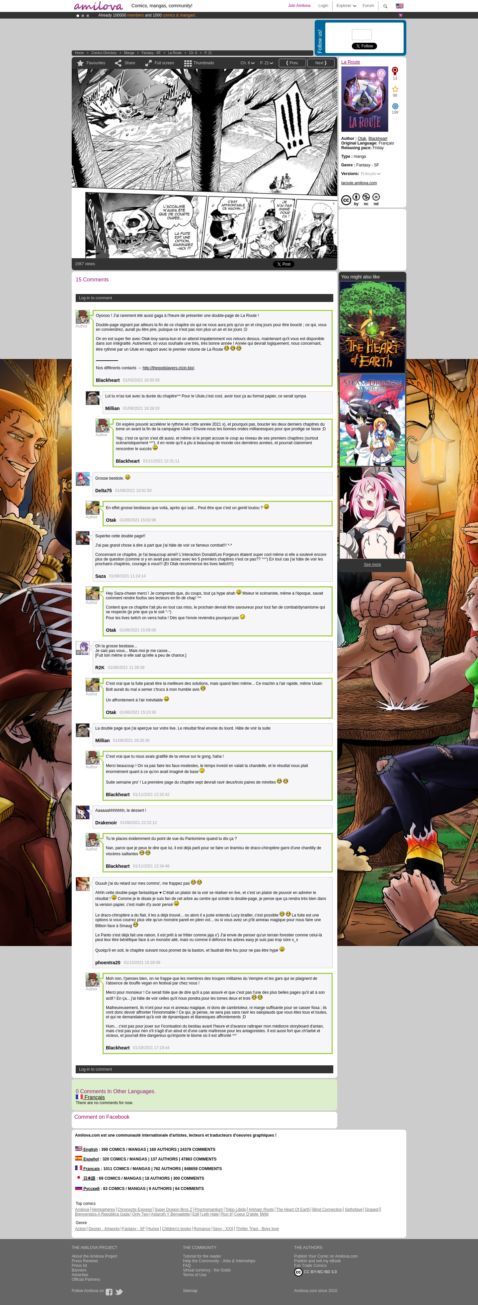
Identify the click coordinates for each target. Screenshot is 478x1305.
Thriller (242, 1228)
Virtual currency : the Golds (207, 1270)
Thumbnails (204, 63)
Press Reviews (85, 1261)
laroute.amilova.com (359, 183)
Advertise (80, 1275)
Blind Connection (327, 1209)
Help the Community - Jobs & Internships (219, 1261)
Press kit (79, 1265)
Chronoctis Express (135, 1209)
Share (129, 63)
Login (323, 5)
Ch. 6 (193, 53)
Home (79, 53)
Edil (196, 1214)
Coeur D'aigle (247, 1214)
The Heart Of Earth (293, 1209)
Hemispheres (103, 1209)
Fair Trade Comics (310, 1265)
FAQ (187, 1265)
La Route (175, 53)
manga (129, 53)
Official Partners (86, 1279)
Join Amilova (299, 5)
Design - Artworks (104, 1228)
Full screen (164, 63)
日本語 (85, 1178)
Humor (153, 1228)
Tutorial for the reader (202, 1256)
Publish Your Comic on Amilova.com (326, 1256)
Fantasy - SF (151, 53)
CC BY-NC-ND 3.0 (315, 1272)
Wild (264, 1214)
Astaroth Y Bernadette (170, 1214)
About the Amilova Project (94, 1256)
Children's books (176, 1228)
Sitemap (190, 1290)
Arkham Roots (261, 1209)
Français (90, 1097)
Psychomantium (209, 1209)
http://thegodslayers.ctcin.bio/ (168, 368)
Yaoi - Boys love (264, 1228)
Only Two (140, 1214)
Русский (87, 1188)
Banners (79, 1270)
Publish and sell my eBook (317, 1261)
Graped (371, 1209)
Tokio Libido (235, 1209)
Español (87, 1159)
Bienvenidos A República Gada (102, 1214)
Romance (202, 1228)
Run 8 (226, 1214)
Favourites (96, 63)
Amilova (82, 1209)
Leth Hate (210, 1214)
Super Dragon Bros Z (173, 1209)
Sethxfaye (353, 1209)
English (86, 1149)
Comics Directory (104, 53)
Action (80, 1228)
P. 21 (208, 53)
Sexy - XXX (223, 1228)
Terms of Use (194, 1275)
